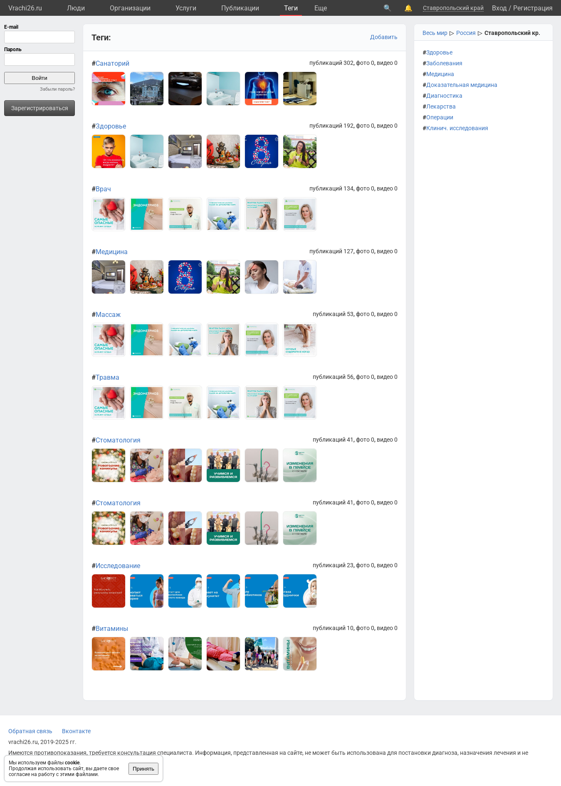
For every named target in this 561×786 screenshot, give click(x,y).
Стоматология (118, 440)
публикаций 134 (331, 188)
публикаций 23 (333, 565)
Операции (439, 117)
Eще (320, 8)
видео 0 (387, 62)
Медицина (440, 74)
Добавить (384, 37)
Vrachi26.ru (25, 8)
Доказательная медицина (461, 85)
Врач (103, 189)
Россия (466, 33)
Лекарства (441, 106)
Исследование (118, 566)
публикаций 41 (333, 439)
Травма (107, 377)
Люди (76, 8)
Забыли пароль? (57, 89)
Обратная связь (30, 731)
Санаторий (112, 63)
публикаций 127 (331, 251)
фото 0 (365, 62)
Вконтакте (76, 731)
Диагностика (444, 95)
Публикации (240, 8)
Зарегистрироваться (39, 108)
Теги (291, 8)
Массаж (108, 315)
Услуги (185, 8)
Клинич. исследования (457, 128)
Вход (499, 8)
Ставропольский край (453, 8)
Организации (130, 8)
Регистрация (533, 8)
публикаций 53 (333, 314)
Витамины (112, 629)
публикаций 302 (331, 62)
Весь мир (435, 33)
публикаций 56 (333, 376)
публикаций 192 (331, 125)
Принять (143, 769)
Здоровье (439, 52)
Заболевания (444, 63)
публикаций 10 (333, 628)
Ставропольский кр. (512, 33)
